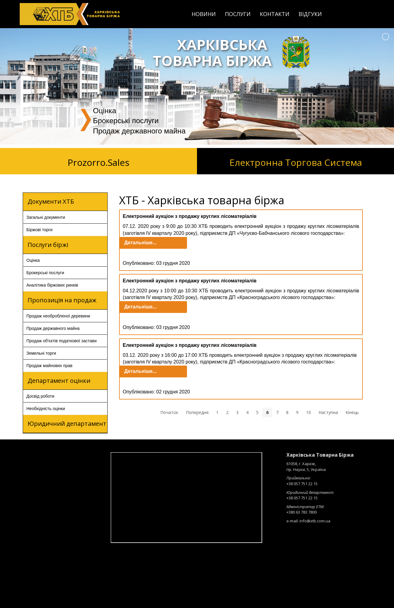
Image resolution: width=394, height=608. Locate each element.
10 (308, 412)
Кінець (352, 412)
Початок (169, 412)
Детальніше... (140, 242)
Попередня (197, 412)
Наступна (328, 412)
